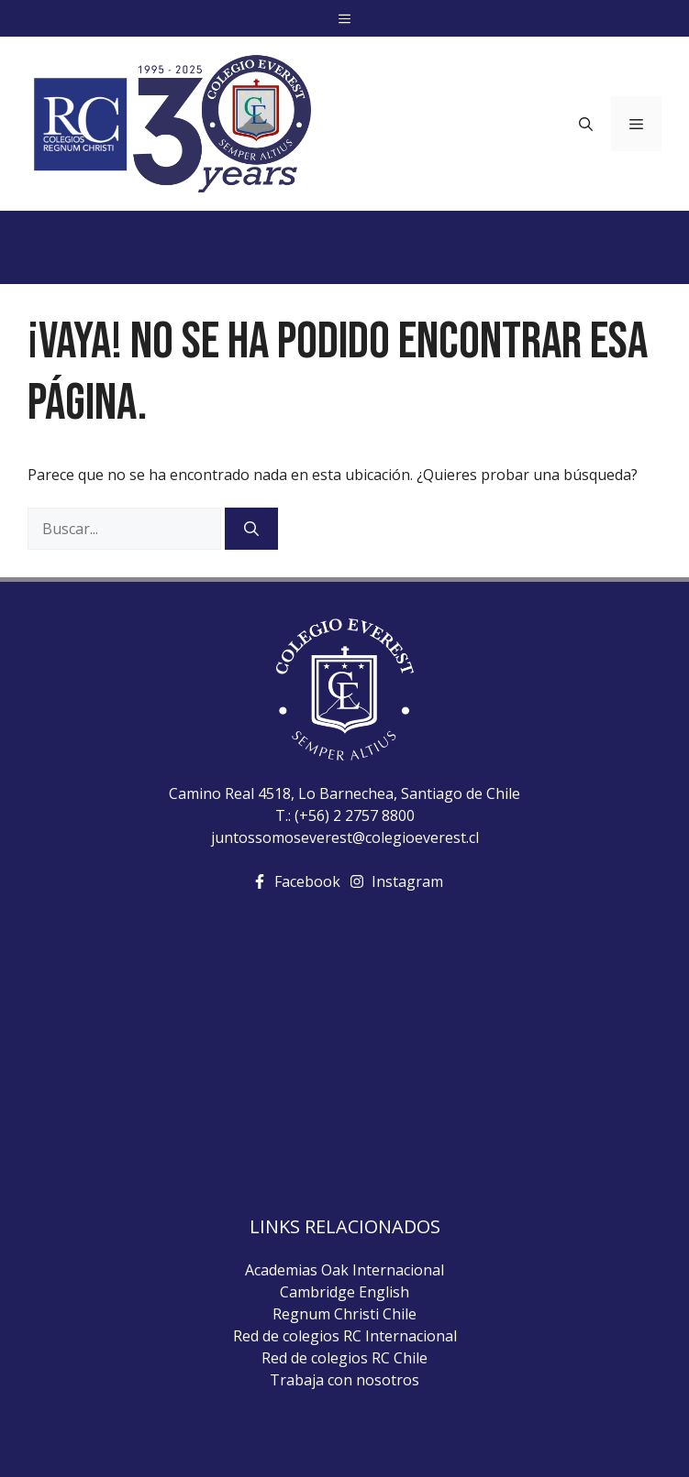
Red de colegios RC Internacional (345, 1336)
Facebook (307, 881)
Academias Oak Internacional (344, 1270)
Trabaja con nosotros (344, 1380)
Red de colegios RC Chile (344, 1358)
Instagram (407, 881)
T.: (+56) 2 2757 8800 (345, 815)
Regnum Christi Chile (344, 1314)
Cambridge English (344, 1292)
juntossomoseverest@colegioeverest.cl (345, 837)
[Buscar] (251, 529)
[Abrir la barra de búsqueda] (586, 123)
